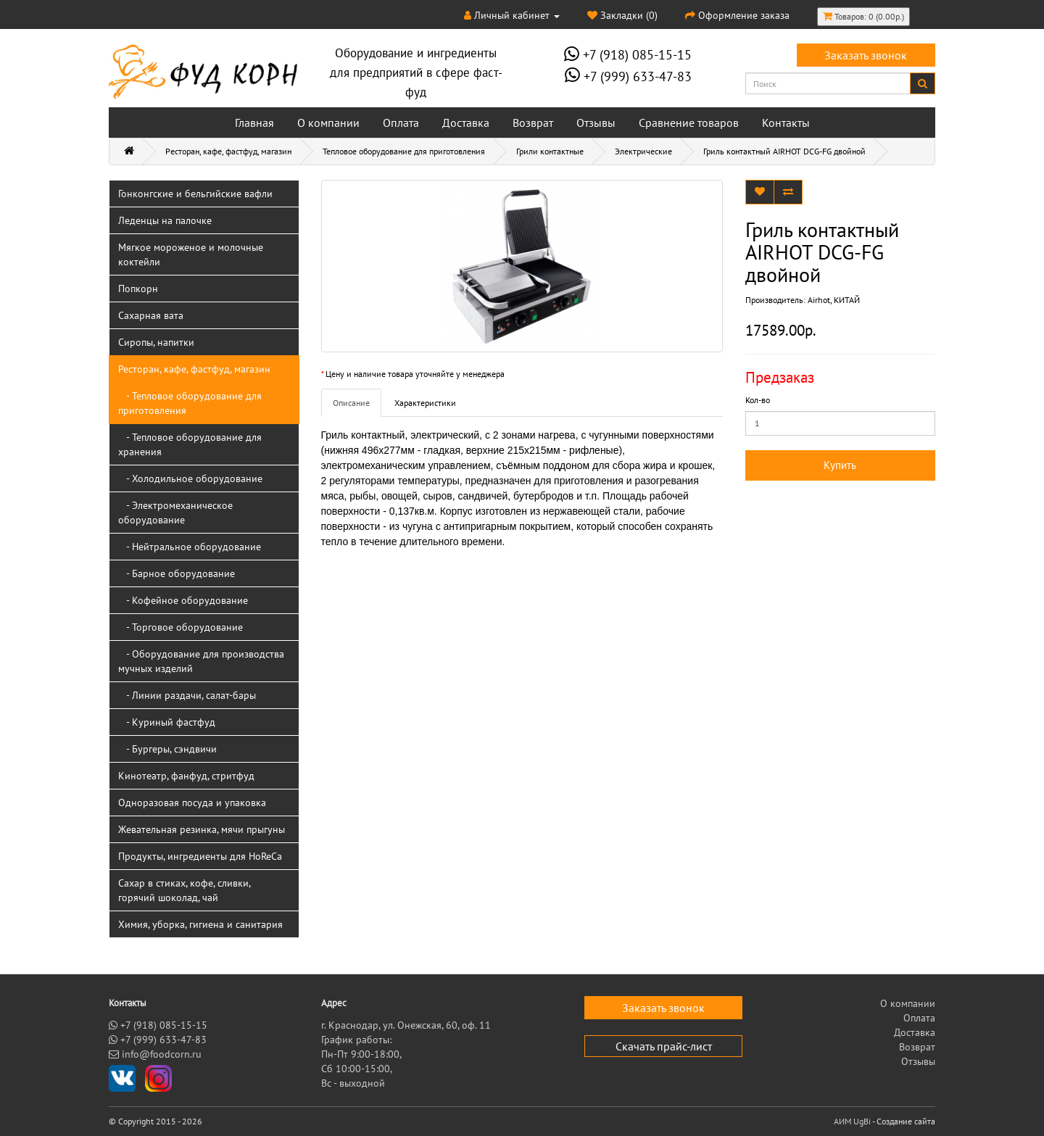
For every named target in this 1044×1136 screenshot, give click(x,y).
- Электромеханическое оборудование (175, 512)
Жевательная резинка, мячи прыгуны (201, 829)
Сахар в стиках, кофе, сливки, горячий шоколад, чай (184, 890)
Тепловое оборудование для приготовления (404, 151)
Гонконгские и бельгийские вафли (195, 193)
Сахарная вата (150, 315)
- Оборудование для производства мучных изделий (201, 661)
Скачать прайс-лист (664, 1046)
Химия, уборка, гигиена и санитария (200, 924)
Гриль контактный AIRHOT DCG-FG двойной (784, 151)
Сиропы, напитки (156, 342)
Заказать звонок (865, 55)
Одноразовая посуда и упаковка (192, 802)
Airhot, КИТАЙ (834, 299)
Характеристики (425, 402)
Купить (840, 465)
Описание (351, 402)
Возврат (533, 122)
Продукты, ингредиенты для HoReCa (200, 856)
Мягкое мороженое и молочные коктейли (190, 254)
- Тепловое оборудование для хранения (190, 444)
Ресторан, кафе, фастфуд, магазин (228, 151)
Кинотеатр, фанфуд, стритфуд (186, 775)
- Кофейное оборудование (183, 600)
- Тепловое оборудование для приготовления (190, 403)
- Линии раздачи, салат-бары (187, 695)
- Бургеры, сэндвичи (167, 748)
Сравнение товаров (689, 122)
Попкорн (138, 288)
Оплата (401, 122)
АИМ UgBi (852, 1121)
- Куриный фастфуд (166, 722)
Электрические (643, 151)
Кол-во (757, 399)
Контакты (786, 122)
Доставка (465, 122)
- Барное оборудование (176, 573)
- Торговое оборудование (180, 627)
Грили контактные (550, 151)
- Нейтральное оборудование (189, 546)
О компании (328, 122)
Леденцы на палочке (165, 220)
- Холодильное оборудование (190, 478)
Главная (254, 122)
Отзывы (596, 122)
